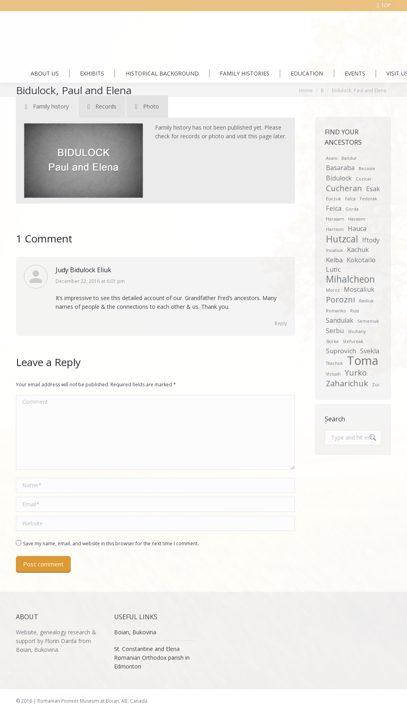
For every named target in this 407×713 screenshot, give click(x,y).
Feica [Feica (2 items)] (333, 208)
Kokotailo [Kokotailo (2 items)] (361, 260)
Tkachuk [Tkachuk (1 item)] (334, 363)
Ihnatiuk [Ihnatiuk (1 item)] (334, 250)
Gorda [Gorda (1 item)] (352, 209)
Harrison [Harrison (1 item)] (335, 229)
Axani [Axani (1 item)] (331, 158)
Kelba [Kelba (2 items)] (334, 260)
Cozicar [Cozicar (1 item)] (364, 179)
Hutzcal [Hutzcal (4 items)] (342, 238)
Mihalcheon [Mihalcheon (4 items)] (350, 279)
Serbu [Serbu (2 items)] (335, 330)
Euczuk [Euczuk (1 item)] (333, 199)
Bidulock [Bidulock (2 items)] (339, 178)
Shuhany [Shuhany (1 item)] (357, 331)
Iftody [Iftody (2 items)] (371, 240)
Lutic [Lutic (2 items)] (333, 269)
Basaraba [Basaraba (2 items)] (340, 167)
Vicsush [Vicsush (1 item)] (333, 374)
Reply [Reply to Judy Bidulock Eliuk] (281, 323)
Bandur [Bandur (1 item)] (349, 158)
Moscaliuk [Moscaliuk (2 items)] (359, 289)
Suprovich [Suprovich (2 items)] (341, 351)
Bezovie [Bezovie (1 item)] (367, 168)
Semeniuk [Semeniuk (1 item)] (368, 321)
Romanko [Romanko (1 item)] (336, 311)
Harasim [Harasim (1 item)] (356, 219)
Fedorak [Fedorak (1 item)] (368, 199)
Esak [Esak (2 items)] (373, 188)
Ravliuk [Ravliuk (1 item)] (366, 301)
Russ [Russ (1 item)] (354, 311)
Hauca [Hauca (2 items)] (357, 228)
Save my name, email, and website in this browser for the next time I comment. (111, 543)
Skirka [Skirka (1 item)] (332, 341)
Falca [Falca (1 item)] (350, 199)
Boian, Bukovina (135, 632)
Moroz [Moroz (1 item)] (333, 290)
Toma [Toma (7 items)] (362, 360)
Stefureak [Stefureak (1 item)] (353, 341)
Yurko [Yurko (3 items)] (356, 372)
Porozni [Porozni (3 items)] (340, 299)
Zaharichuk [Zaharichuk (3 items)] (347, 383)
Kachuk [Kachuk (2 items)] (358, 249)
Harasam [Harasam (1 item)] (335, 219)
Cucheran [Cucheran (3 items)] (344, 188)
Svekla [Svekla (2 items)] (369, 351)
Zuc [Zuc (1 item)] (376, 385)
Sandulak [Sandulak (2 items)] (339, 320)
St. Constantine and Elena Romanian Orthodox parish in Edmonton (152, 657)
